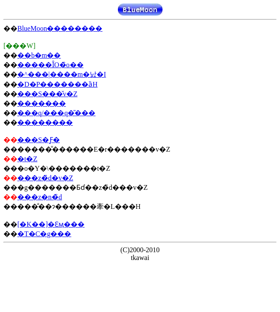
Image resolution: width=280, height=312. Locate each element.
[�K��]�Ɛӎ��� (51, 224)
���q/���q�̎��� (56, 113)
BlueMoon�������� (59, 28)
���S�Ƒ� (38, 139)
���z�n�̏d (39, 197)
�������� (45, 122)
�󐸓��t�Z (27, 158)
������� (41, 103)
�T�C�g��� (44, 233)
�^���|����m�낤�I (61, 74)
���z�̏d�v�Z (45, 178)
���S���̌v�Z (47, 94)
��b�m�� (39, 55)
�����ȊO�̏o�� (50, 64)
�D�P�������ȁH (57, 84)
